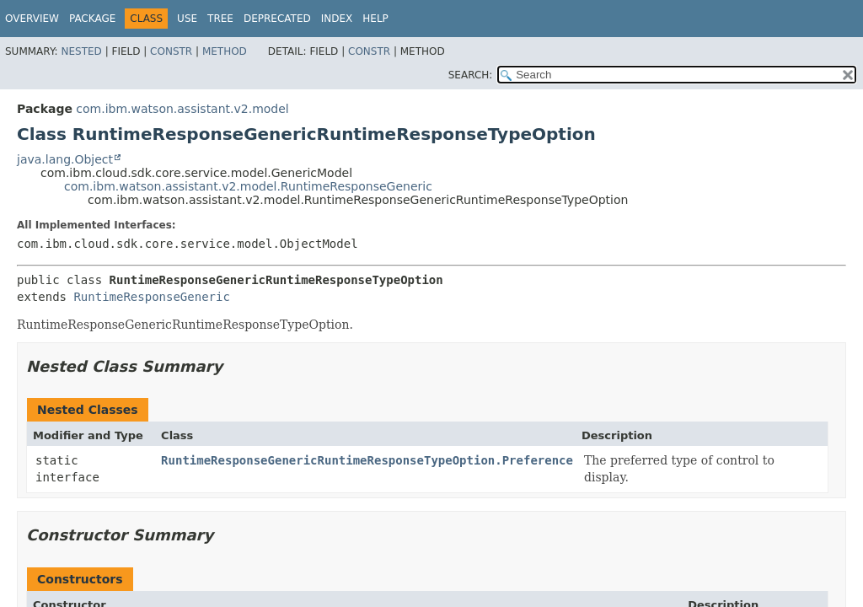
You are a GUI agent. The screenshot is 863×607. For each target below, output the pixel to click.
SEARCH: (470, 75)
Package (92, 18)
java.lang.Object (65, 159)
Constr (171, 51)
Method (224, 51)
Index (337, 18)
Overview (32, 18)
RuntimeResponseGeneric (151, 297)
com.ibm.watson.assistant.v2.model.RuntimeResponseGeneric (248, 186)
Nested (81, 51)
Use (187, 18)
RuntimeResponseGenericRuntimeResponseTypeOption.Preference (367, 460)
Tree (220, 18)
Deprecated (277, 18)
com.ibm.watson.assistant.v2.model (182, 108)
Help (375, 18)
